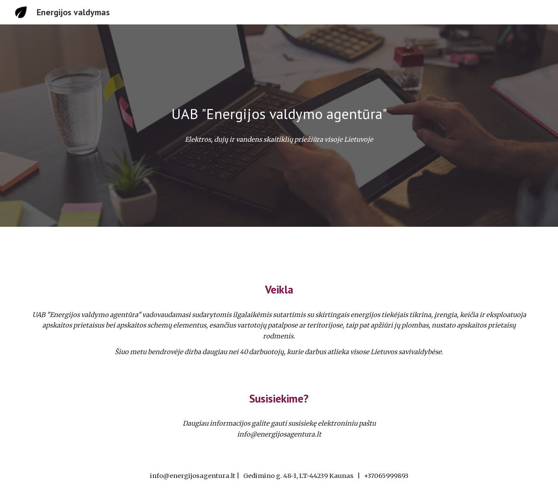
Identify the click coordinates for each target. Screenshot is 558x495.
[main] (279, 114)
